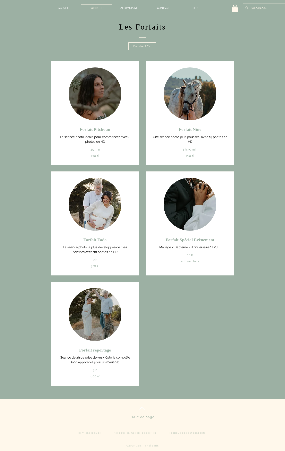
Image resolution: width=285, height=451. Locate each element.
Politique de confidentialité (187, 432)
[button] (235, 8)
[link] (95, 129)
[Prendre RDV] (142, 46)
